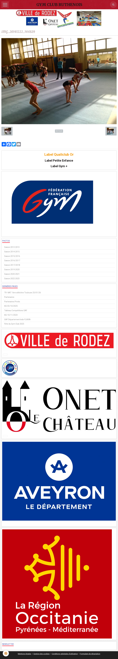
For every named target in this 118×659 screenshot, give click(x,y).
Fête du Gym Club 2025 (14, 324)
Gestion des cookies (41, 654)
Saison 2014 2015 (12, 252)
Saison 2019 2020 (12, 269)
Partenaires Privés (12, 302)
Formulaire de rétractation (90, 654)
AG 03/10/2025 (11, 306)
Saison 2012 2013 (12, 247)
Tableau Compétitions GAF (15, 310)
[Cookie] (6, 653)
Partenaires (9, 297)
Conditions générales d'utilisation (65, 654)
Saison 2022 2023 (12, 278)
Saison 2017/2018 (12, 265)
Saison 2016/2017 (12, 260)
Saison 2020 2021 (12, 274)
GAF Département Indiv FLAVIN (17, 319)
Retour (59, 131)
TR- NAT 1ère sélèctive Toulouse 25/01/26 (22, 292)
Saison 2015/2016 (12, 256)
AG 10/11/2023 (11, 315)
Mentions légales (24, 654)
